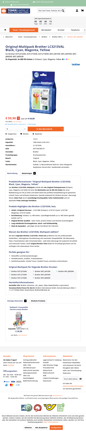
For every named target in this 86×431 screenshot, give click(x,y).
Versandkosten (57, 395)
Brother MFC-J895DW (66, 271)
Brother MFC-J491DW (42, 271)
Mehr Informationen (51, 422)
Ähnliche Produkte (38, 301)
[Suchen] (63, 10)
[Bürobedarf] (46, 30)
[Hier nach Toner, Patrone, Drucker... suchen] (51, 10)
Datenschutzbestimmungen (73, 386)
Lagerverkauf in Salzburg (52, 360)
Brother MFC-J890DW (42, 278)
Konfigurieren (56, 427)
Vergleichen (11, 134)
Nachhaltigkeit (28, 378)
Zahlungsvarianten (30, 373)
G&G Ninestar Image (50, 365)
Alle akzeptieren (41, 427)
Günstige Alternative (17, 301)
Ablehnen (28, 427)
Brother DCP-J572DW (19, 271)
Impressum (47, 381)
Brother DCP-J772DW (19, 275)
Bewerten (37, 134)
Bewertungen (29, 173)
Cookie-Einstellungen (51, 378)
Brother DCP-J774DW (19, 278)
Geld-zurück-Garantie (31, 370)
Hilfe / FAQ (27, 365)
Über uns (26, 375)
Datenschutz (47, 370)
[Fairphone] (75, 30)
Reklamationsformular (31, 362)
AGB (44, 375)
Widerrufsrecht (48, 373)
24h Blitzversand (29, 368)
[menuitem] (46, 10)
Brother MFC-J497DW (42, 275)
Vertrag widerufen (30, 360)
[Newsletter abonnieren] (81, 379)
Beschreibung (12, 173)
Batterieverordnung (30, 381)
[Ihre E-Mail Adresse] (71, 379)
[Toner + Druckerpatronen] (23, 30)
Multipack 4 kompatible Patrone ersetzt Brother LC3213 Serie (19, 308)
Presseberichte (48, 368)
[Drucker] (61, 30)
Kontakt (10, 365)
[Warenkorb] (82, 10)
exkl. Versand (17, 122)
